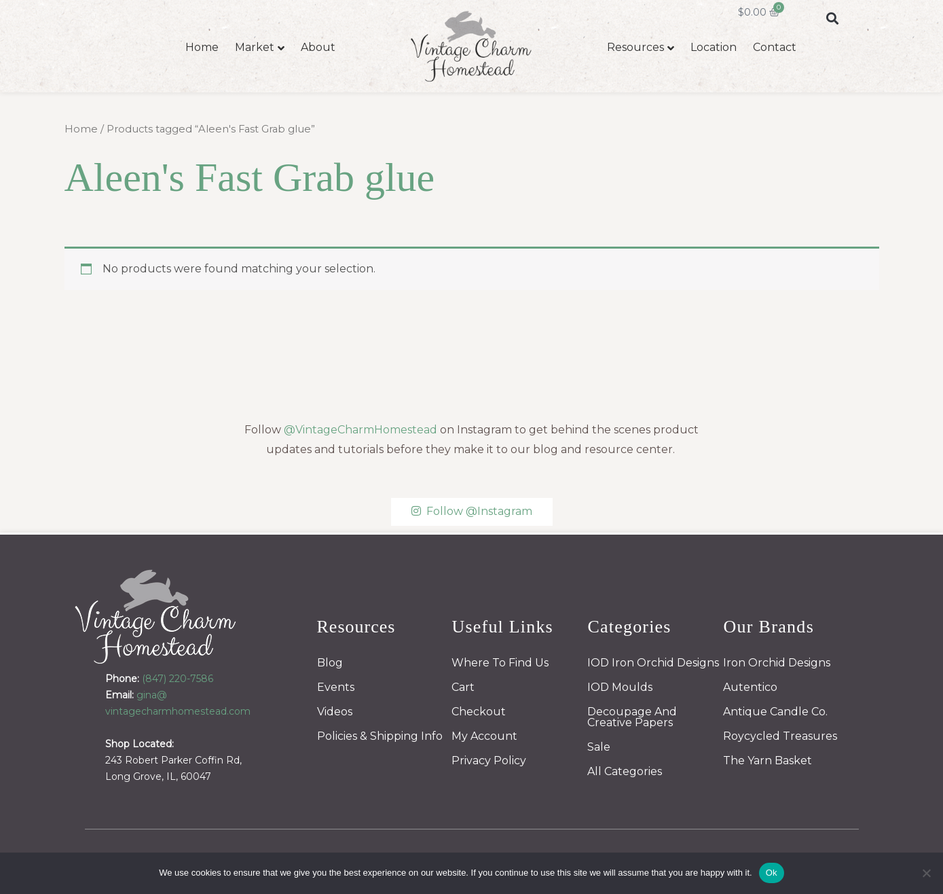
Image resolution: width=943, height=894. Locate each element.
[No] (926, 873)
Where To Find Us (500, 662)
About (318, 47)
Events (335, 687)
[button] (832, 18)
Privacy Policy (488, 760)
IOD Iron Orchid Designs (653, 662)
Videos (334, 711)
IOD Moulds (619, 687)
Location (713, 47)
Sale (598, 746)
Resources (635, 47)
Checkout (478, 711)
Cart (463, 687)
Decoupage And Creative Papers (632, 717)
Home (202, 47)
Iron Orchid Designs (776, 662)
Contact (774, 47)
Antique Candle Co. (775, 711)
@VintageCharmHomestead (360, 429)
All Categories (624, 771)
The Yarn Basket (767, 760)
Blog (330, 662)
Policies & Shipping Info (380, 736)
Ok (771, 873)
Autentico (750, 687)
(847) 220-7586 (177, 679)
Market (254, 47)
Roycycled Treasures (780, 736)
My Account (484, 736)
